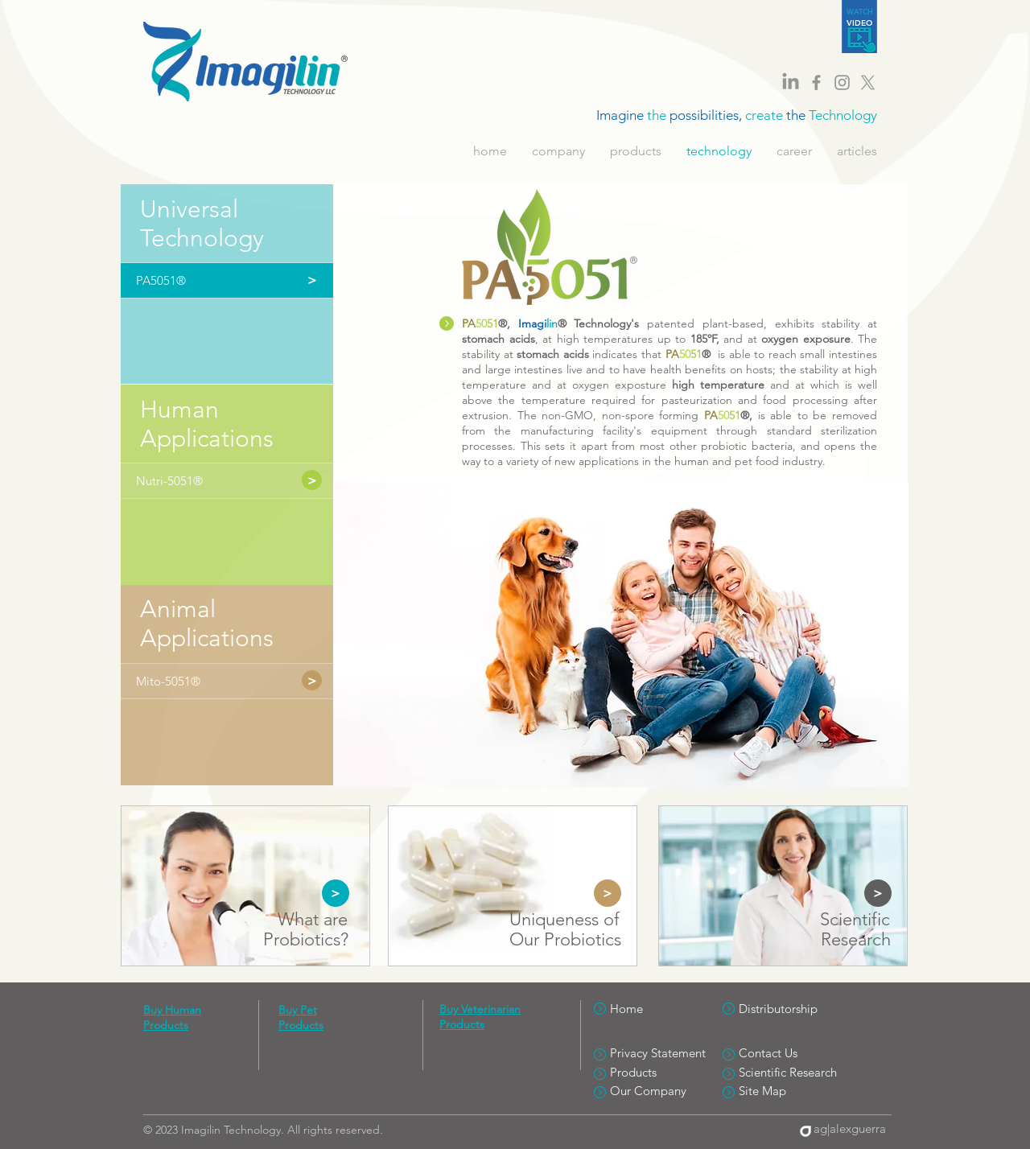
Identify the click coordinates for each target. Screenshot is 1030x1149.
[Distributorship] (796, 1008)
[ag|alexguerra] (846, 1128)
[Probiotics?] (305, 940)
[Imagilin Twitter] (868, 82)
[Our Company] (667, 1090)
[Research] (855, 940)
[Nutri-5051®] (214, 480)
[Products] (667, 1072)
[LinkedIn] (791, 82)
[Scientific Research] (796, 1072)
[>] (312, 480)
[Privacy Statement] (667, 1052)
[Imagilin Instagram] (842, 82)
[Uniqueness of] (564, 920)
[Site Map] (796, 1090)
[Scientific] (854, 920)
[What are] (312, 920)
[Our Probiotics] (564, 940)
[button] (214, 280)
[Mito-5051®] (214, 681)
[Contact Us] (796, 1052)
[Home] (667, 1008)
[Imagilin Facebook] (816, 82)
